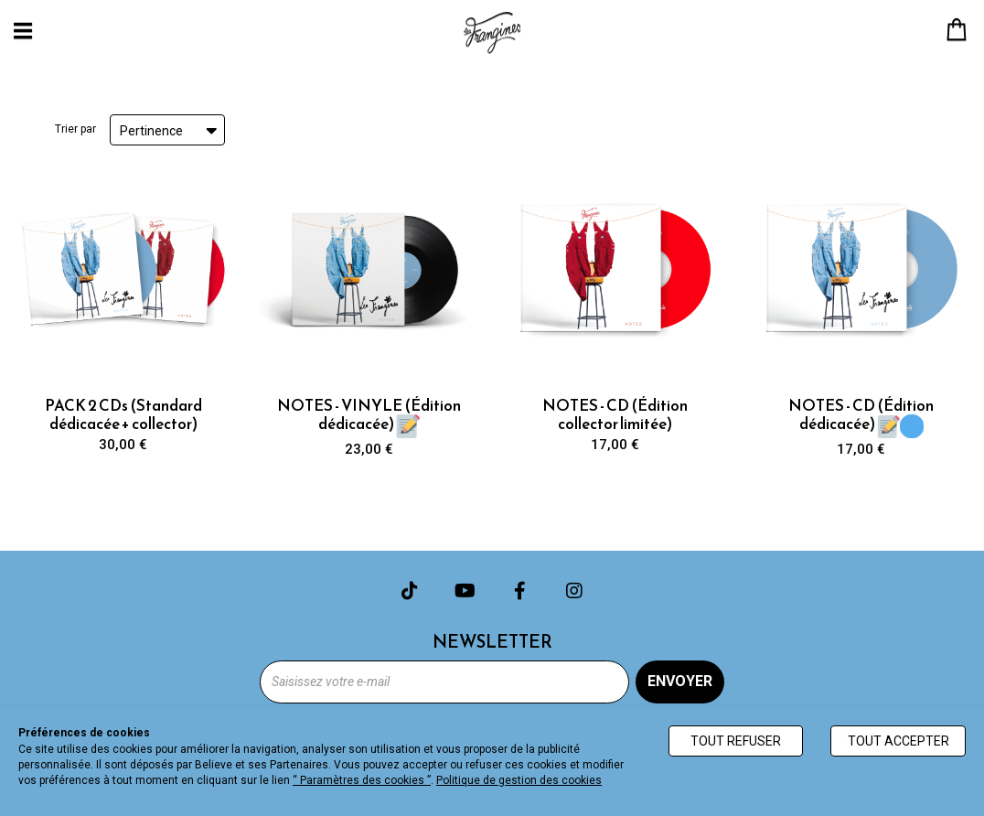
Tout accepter (898, 741)
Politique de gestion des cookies (519, 780)
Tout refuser (735, 741)
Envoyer (679, 681)
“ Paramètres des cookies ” (362, 780)
